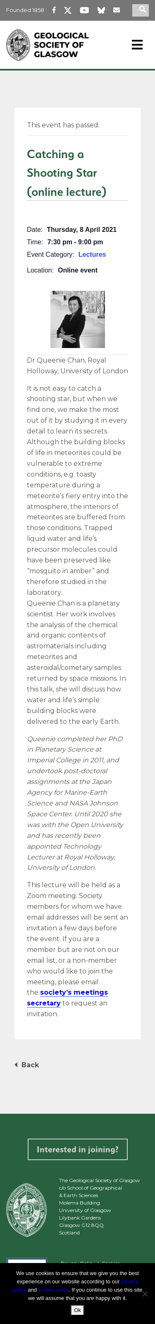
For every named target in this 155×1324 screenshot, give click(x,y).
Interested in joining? (78, 1149)
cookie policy (53, 1290)
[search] (144, 10)
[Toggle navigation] (137, 45)
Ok (77, 1310)
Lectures (92, 254)
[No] (145, 1294)
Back (30, 1065)
